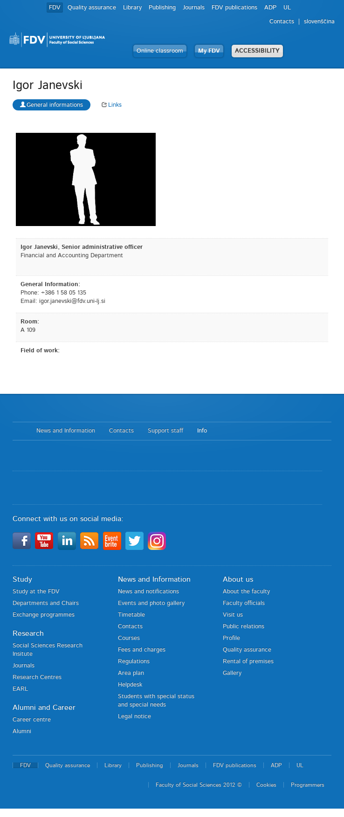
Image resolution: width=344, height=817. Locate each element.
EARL (20, 689)
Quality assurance (92, 8)
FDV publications (234, 8)
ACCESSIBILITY (257, 51)
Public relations (243, 627)
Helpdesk (130, 685)
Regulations (134, 662)
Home (20, 431)
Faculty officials (244, 603)
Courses (129, 638)
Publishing (162, 8)
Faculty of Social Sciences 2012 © (199, 785)
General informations (51, 104)
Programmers (307, 785)
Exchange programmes (44, 615)
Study (22, 579)
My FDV (209, 51)
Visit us (233, 615)
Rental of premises (248, 662)
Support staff (165, 431)
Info (202, 431)
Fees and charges (141, 650)
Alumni (22, 731)
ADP (270, 8)
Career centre (32, 720)
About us (238, 579)
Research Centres (37, 677)
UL (287, 8)
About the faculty (246, 592)
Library (132, 8)
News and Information (65, 431)
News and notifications (148, 592)
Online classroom (160, 51)
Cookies (266, 785)
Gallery (232, 673)
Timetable (131, 615)
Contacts (281, 22)
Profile (231, 638)
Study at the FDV (36, 592)
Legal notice (134, 717)
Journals (194, 8)
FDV (55, 8)
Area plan (131, 673)
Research (28, 633)
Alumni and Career (44, 707)
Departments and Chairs (46, 603)
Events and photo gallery (151, 603)
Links (112, 105)
